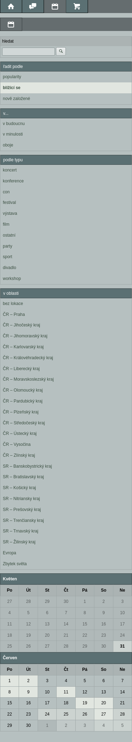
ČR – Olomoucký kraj (23, 390)
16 (103, 624)
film (6, 224)
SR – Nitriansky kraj (21, 498)
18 (9, 635)
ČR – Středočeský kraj (24, 422)
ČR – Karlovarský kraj (23, 346)
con (6, 191)
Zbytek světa (15, 563)
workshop (12, 278)
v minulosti (13, 134)
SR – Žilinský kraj (19, 542)
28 (28, 601)
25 (9, 646)
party (7, 246)
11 (9, 624)
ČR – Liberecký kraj (21, 368)
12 (28, 624)
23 (103, 635)
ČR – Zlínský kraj (19, 455)
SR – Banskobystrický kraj (27, 466)
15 (84, 624)
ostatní (9, 235)
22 (84, 635)
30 (66, 601)
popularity (12, 76)
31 (122, 646)
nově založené (16, 98)
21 (66, 635)
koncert (10, 170)
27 (9, 601)
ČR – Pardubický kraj (23, 401)
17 (122, 624)
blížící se (11, 87)
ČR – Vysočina (17, 444)
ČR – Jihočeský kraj (21, 325)
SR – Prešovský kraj (22, 509)
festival (9, 202)
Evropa (9, 552)
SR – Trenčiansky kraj (23, 520)
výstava (10, 213)
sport (7, 256)
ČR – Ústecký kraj (20, 433)
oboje (8, 145)
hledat (8, 41)
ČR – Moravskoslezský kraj (28, 379)
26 (28, 646)
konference (13, 181)
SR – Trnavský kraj (20, 531)
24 (122, 635)
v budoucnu (14, 123)
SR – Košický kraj (19, 487)
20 (47, 635)
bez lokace (13, 303)
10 (122, 612)
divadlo (9, 267)
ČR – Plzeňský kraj (20, 412)
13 (47, 624)
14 (66, 624)
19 (28, 635)
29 (47, 601)
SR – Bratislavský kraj (23, 476)
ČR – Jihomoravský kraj (25, 335)
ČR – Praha (14, 314)
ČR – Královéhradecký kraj (28, 357)
